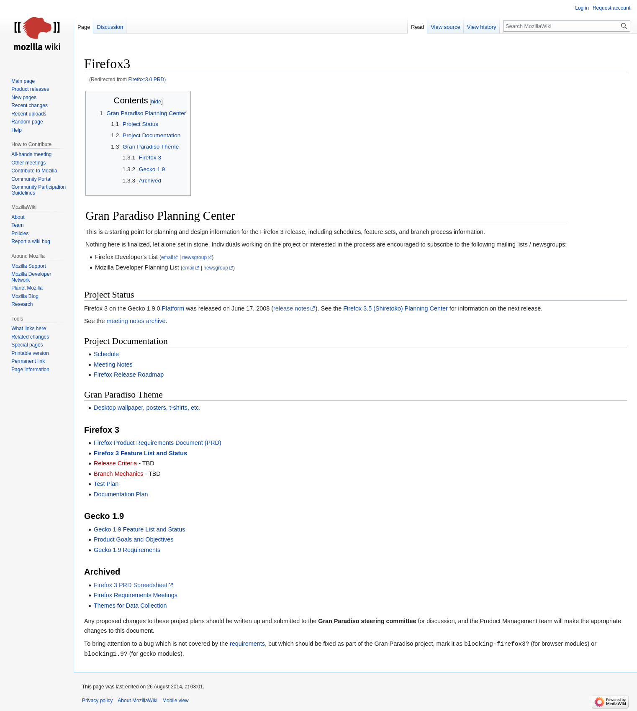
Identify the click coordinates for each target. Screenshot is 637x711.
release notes (291, 308)
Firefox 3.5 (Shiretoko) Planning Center (395, 308)
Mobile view (175, 700)
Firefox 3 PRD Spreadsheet (130, 585)
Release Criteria (115, 463)
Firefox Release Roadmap (129, 374)
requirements (247, 644)
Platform (173, 308)
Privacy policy (97, 700)
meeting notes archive (136, 321)
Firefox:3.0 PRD (146, 79)
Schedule (106, 354)
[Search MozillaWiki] (566, 26)
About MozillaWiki (137, 700)
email (167, 257)
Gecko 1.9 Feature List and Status (139, 529)
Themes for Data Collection (130, 605)
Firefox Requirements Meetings (135, 595)
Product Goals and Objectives (133, 539)
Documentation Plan (121, 494)
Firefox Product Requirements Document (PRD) (157, 442)
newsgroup (194, 257)
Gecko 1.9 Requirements (127, 550)
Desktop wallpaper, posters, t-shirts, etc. (147, 407)
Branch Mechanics (118, 473)
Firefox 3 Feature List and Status (140, 453)
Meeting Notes (113, 364)
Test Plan (106, 483)
